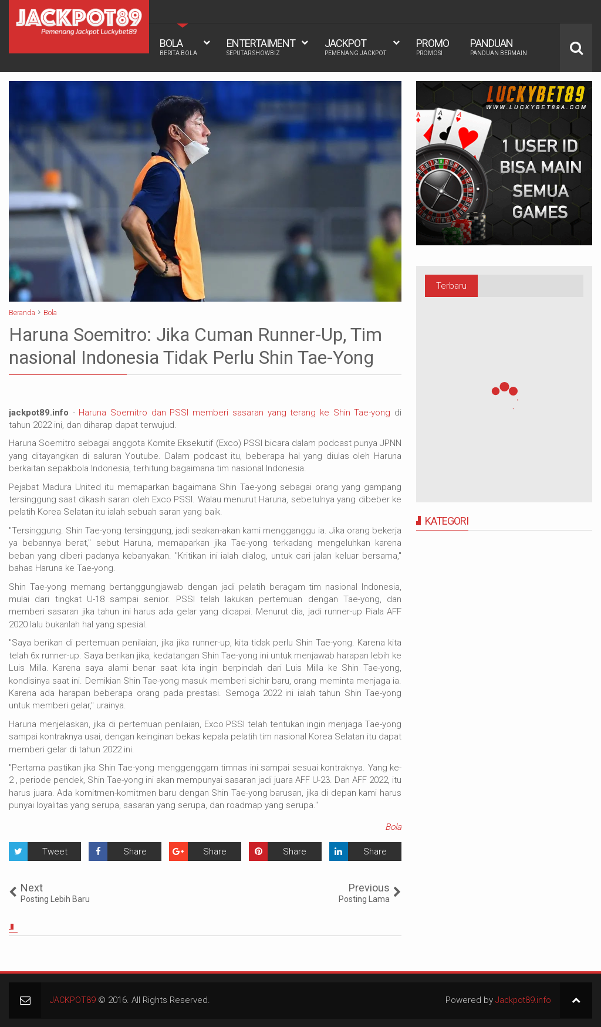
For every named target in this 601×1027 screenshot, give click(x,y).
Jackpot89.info (521, 1000)
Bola (393, 827)
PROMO (432, 47)
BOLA (178, 47)
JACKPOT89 (73, 1000)
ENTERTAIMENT (261, 47)
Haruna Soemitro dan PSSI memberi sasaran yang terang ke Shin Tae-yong (236, 412)
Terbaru (451, 286)
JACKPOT (355, 47)
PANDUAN (498, 47)
